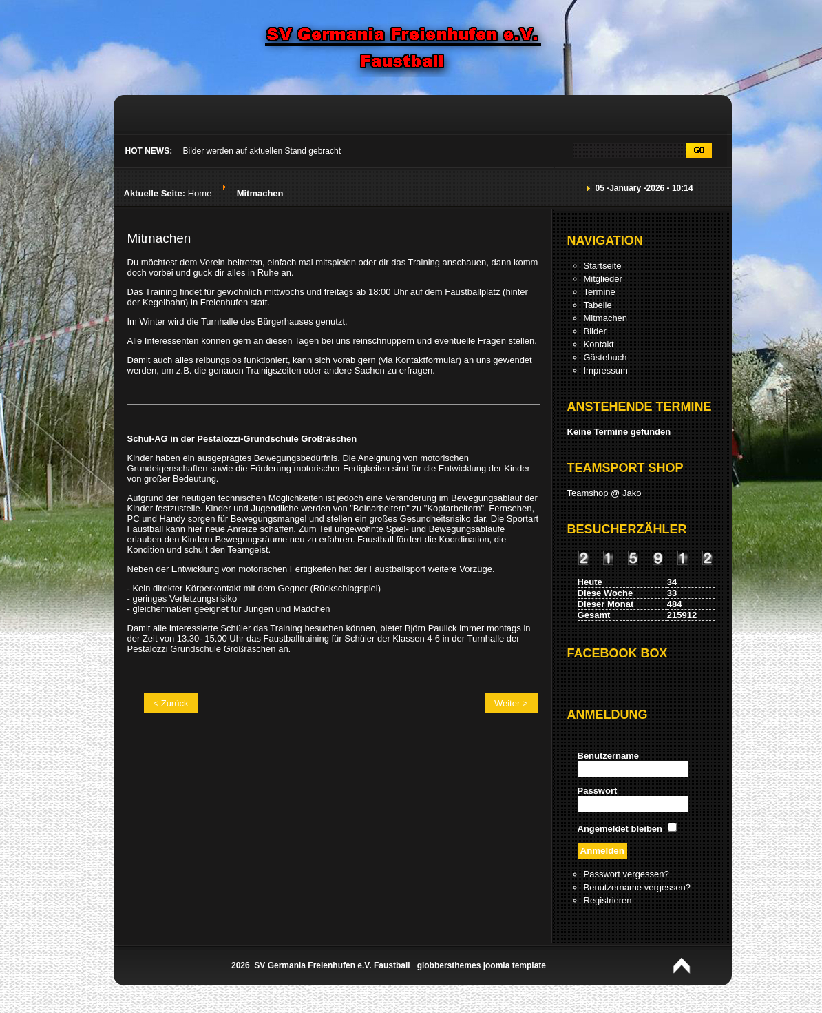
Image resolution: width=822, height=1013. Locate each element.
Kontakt (599, 344)
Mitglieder (603, 279)
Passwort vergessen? (626, 874)
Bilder (595, 331)
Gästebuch (605, 357)
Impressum (606, 370)
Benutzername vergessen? (637, 887)
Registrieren (608, 900)
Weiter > (511, 703)
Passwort (598, 791)
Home (200, 193)
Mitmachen (159, 238)
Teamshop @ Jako (604, 493)
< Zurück (171, 703)
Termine (599, 292)
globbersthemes (449, 965)
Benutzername (609, 755)
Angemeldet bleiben (620, 828)
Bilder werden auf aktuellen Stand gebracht (262, 151)
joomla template (514, 965)
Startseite (603, 265)
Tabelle (598, 305)
